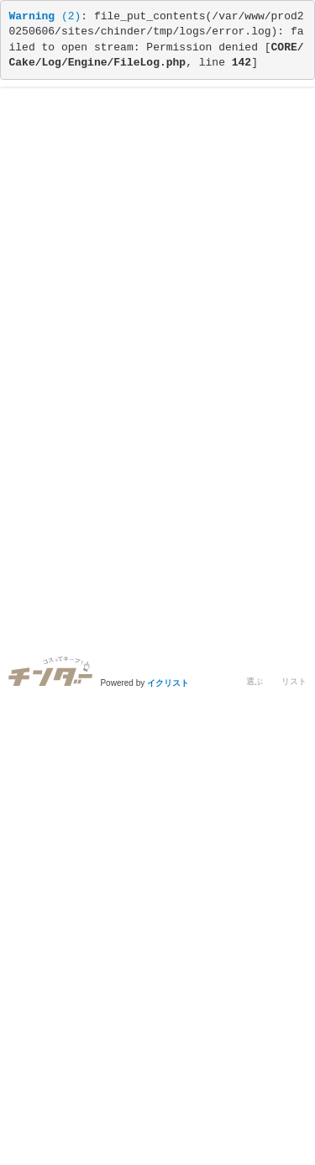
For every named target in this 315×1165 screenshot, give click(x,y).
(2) (45, 16)
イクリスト (168, 683)
